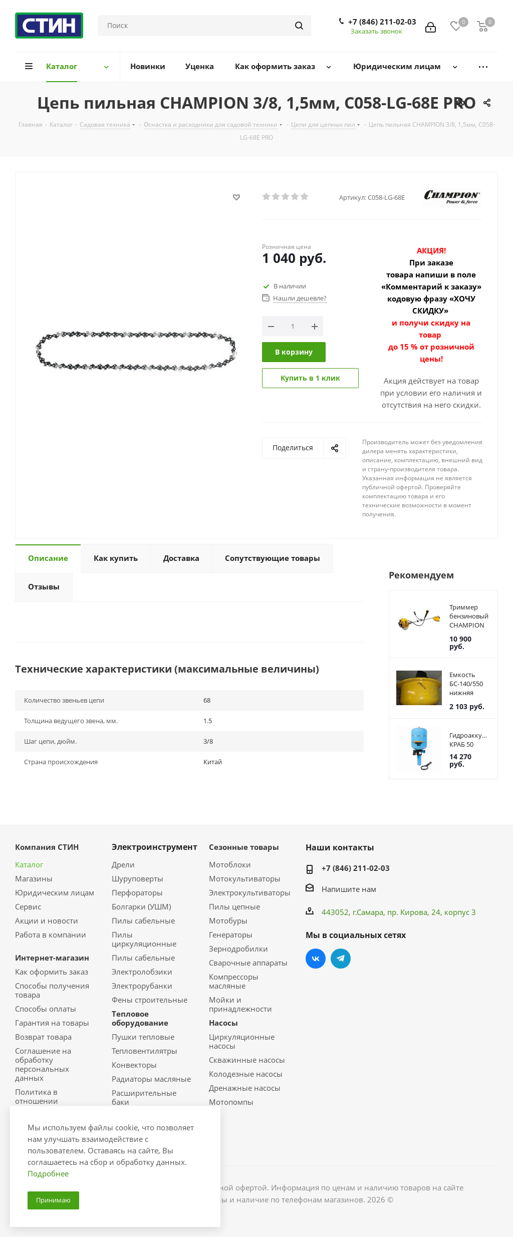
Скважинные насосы (247, 1060)
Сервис (28, 906)
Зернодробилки (238, 949)
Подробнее (48, 1173)
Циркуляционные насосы (242, 1041)
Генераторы (230, 935)
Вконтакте (316, 959)
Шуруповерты (137, 878)
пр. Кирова (407, 912)
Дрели (123, 864)
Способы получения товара (52, 990)
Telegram (341, 959)
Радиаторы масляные (151, 1079)
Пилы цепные (234, 906)
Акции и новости (46, 920)
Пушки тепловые (143, 1037)
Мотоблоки (230, 864)
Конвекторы (134, 1065)
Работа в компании (50, 935)
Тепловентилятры (144, 1051)
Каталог (29, 864)
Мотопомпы (231, 1102)
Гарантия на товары (52, 1023)
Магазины (34, 878)
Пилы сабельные (143, 920)
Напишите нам (349, 889)
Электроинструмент (154, 846)
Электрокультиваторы (250, 892)
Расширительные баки (144, 1097)
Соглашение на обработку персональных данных (43, 1064)
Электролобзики (142, 972)
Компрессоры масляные (234, 981)
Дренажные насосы (245, 1088)
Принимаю (53, 1199)
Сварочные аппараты (248, 963)
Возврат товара (43, 1037)
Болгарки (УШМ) (141, 906)
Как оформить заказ (51, 972)
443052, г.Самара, (354, 912)
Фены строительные (149, 1000)
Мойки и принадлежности (240, 1004)
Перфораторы (137, 892)
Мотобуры (228, 920)
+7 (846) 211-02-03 (382, 21)
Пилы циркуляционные (144, 939)
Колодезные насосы (246, 1074)
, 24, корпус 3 (451, 912)
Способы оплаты (45, 1009)
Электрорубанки (142, 986)
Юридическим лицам (54, 892)
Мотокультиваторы (245, 878)
